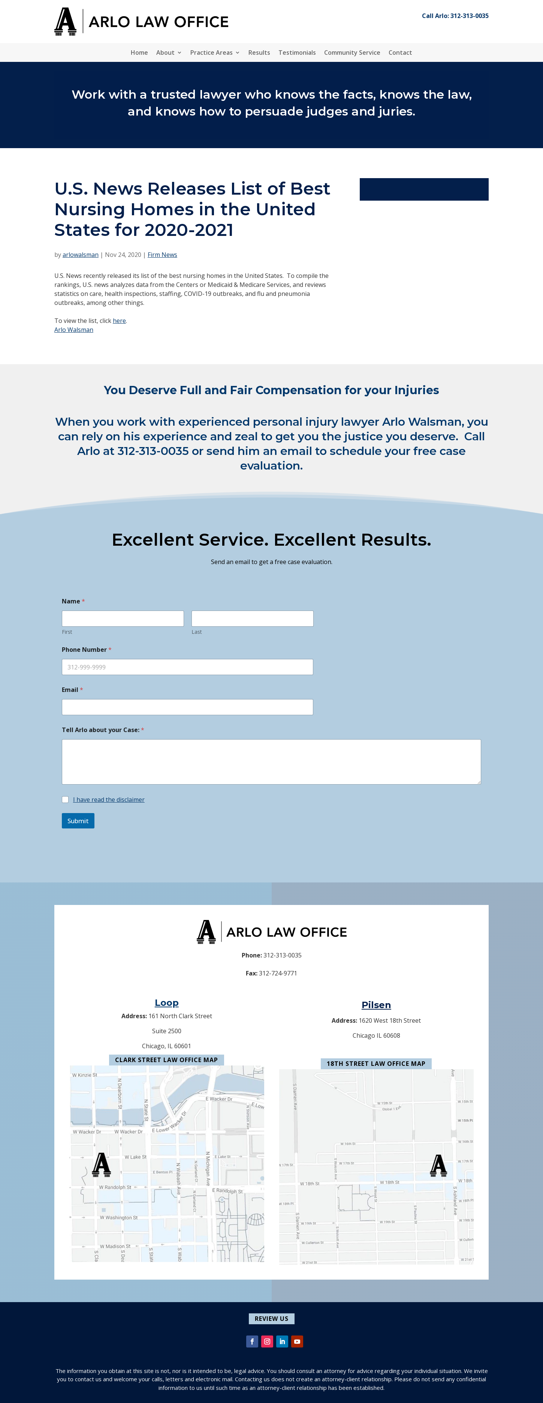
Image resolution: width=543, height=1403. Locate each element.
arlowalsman (81, 255)
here (119, 321)
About (165, 53)
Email (72, 689)
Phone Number (87, 649)
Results (259, 53)
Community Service (352, 53)
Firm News (162, 255)
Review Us (272, 1318)
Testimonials (297, 53)
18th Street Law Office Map (376, 1063)
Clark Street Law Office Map (166, 1060)
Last (196, 632)
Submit (78, 820)
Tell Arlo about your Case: (103, 730)
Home (139, 53)
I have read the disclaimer (109, 799)
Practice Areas (211, 53)
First (67, 632)
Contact (400, 53)
